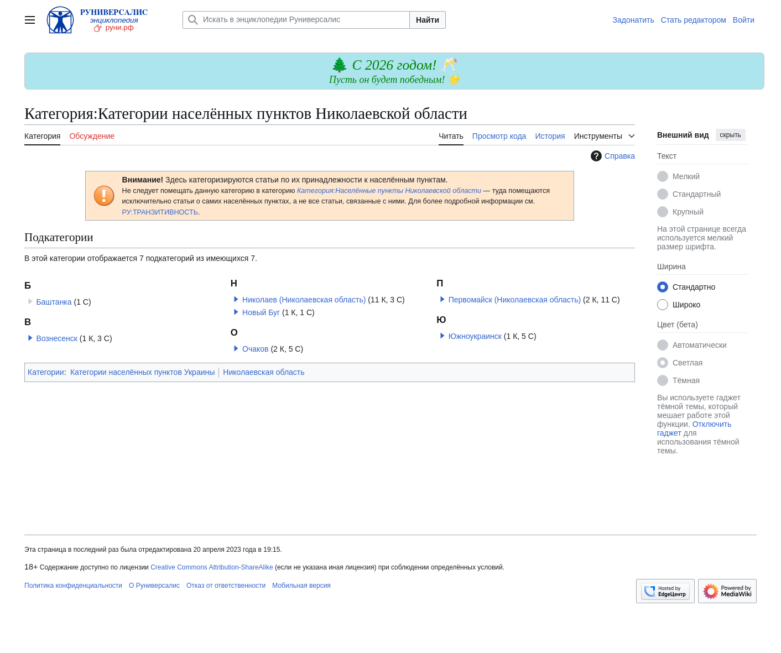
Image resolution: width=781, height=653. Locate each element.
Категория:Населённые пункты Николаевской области (390, 191)
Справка (611, 155)
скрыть (730, 135)
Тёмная (686, 380)
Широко (686, 304)
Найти (427, 19)
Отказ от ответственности (225, 585)
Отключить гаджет (694, 428)
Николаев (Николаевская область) (304, 299)
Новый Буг (261, 312)
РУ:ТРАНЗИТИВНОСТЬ (160, 212)
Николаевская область (263, 372)
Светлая (687, 362)
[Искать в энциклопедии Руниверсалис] (296, 20)
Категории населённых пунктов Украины (142, 372)
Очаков (255, 348)
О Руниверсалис (154, 585)
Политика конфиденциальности (73, 585)
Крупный (688, 211)
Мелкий (686, 176)
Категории (46, 372)
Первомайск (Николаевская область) (515, 299)
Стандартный (697, 194)
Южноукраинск (475, 336)
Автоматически (700, 345)
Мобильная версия (301, 585)
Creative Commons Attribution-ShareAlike (211, 567)
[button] (30, 338)
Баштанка (53, 301)
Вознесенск (56, 338)
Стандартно (694, 287)
